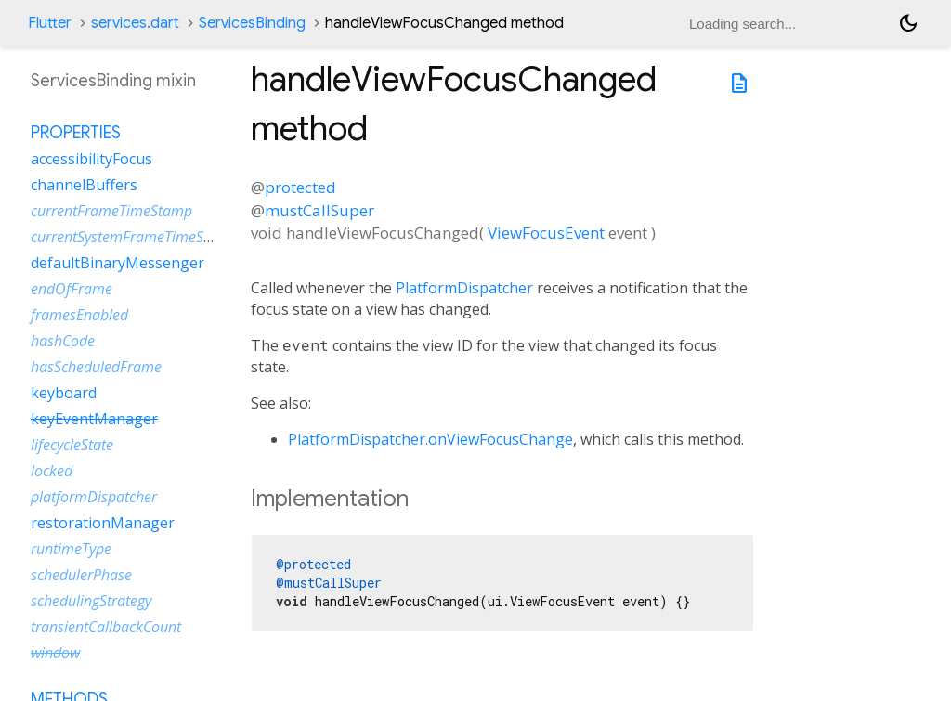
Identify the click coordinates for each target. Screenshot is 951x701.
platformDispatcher (94, 497)
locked (51, 471)
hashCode (63, 341)
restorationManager (103, 523)
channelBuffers (84, 185)
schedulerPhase (81, 575)
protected (300, 187)
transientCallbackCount (106, 627)
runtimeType (71, 549)
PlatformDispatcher (464, 288)
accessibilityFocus (91, 159)
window (55, 653)
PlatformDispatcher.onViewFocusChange (430, 439)
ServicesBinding (252, 23)
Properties (76, 133)
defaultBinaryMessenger (117, 263)
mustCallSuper (319, 210)
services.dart (135, 23)
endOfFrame (71, 289)
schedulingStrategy (91, 601)
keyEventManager (94, 419)
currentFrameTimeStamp (111, 211)
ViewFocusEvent (546, 232)
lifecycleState (72, 445)
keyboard (64, 393)
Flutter (50, 23)
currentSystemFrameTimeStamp (134, 237)
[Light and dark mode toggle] (908, 23)
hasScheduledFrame (96, 367)
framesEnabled (79, 315)
